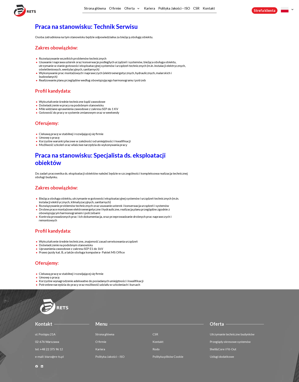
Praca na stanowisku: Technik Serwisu (86, 26)
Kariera (149, 8)
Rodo (156, 349)
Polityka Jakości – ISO (174, 8)
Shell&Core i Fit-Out (223, 349)
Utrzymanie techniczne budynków (232, 334)
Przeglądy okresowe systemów (230, 341)
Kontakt (209, 8)
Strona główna (95, 8)
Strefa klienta (264, 10)
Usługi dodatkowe (222, 356)
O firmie (115, 8)
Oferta (129, 8)
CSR (196, 8)
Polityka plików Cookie (168, 356)
